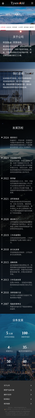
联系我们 (7, 399)
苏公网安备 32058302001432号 (12, 409)
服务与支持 (7, 394)
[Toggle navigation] (32, 3)
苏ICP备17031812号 (26, 409)
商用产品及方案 (9, 390)
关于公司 (7, 385)
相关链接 (7, 403)
